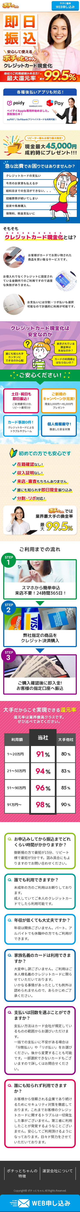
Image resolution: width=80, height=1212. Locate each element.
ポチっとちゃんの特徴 (22, 1173)
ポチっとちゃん (13, 5)
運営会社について (57, 1170)
